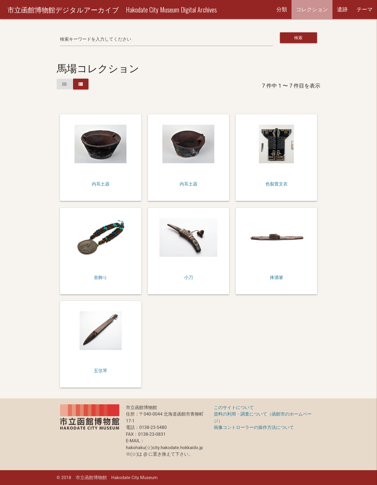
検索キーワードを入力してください (95, 39)
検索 (298, 37)
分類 (281, 9)
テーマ (365, 9)
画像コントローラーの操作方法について (254, 427)
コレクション (312, 9)
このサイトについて (234, 407)
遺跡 (342, 9)
